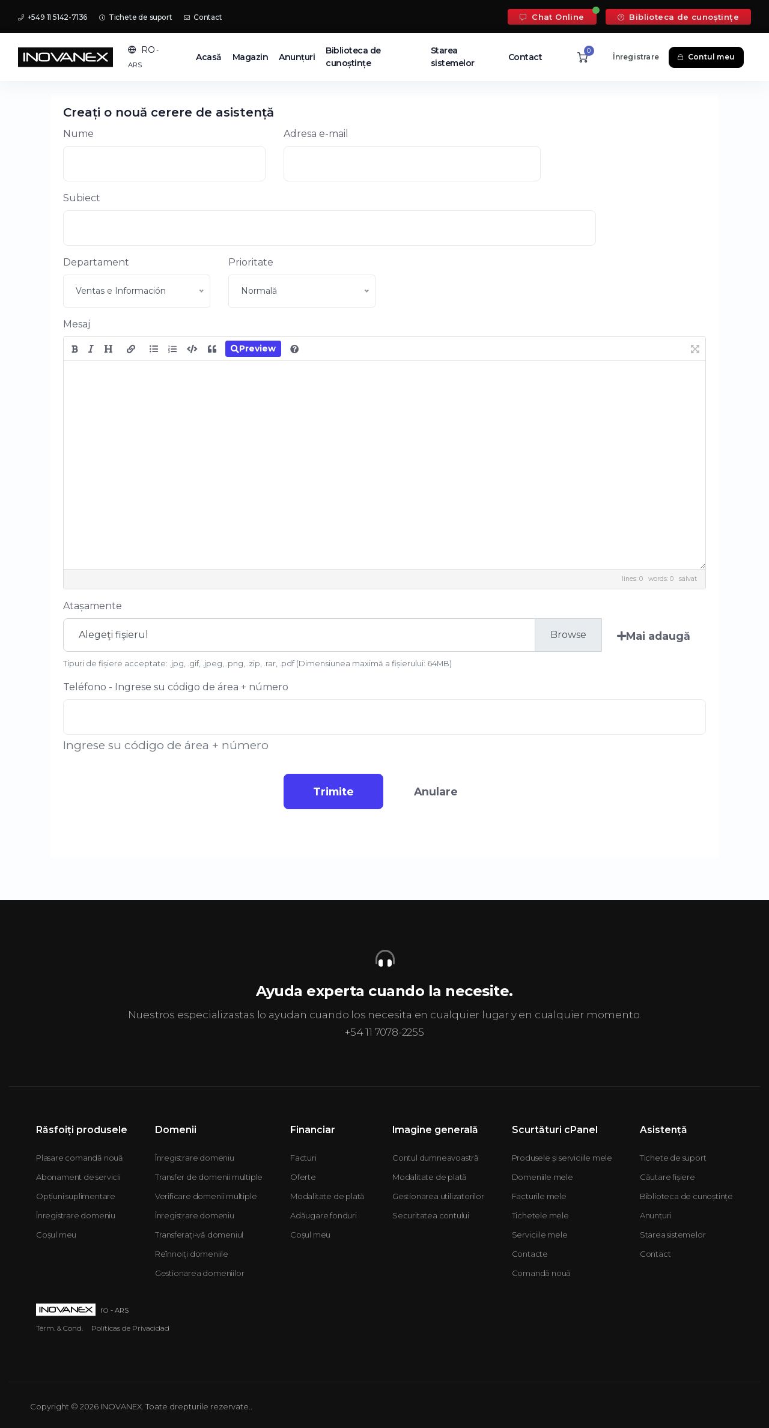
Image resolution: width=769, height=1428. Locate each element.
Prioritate (250, 262)
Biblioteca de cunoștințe (678, 17)
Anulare (439, 791)
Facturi (303, 1157)
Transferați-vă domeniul (199, 1234)
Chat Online (552, 17)
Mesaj (76, 324)
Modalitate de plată (327, 1196)
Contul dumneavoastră (435, 1157)
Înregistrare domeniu (75, 1215)
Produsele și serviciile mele (562, 1157)
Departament (96, 262)
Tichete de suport (135, 17)
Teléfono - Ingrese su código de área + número (175, 687)
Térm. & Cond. (59, 1327)
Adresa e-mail (316, 133)
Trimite (330, 791)
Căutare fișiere (667, 1177)
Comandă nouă (541, 1273)
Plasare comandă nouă (79, 1157)
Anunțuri (297, 57)
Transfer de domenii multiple (209, 1177)
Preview (253, 348)
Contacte (530, 1254)
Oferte (303, 1177)
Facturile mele (539, 1196)
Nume (78, 133)
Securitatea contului (430, 1215)
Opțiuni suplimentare (75, 1196)
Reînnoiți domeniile (191, 1254)
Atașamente (92, 606)
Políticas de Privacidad (130, 1327)
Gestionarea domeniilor (200, 1273)
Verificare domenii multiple (206, 1196)
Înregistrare (636, 56)
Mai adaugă (653, 636)
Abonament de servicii (78, 1177)
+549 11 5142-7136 (52, 17)
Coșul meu (56, 1234)
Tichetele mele (540, 1215)
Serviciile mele (540, 1234)
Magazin (251, 57)
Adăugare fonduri (323, 1215)
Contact (203, 17)
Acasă (209, 57)
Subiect (81, 198)
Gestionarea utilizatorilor (438, 1196)
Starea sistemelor (453, 56)
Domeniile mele (542, 1177)
